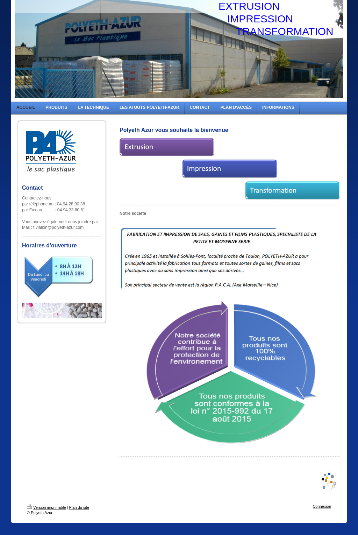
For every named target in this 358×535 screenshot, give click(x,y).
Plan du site (79, 507)
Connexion (322, 506)
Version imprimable (46, 507)
